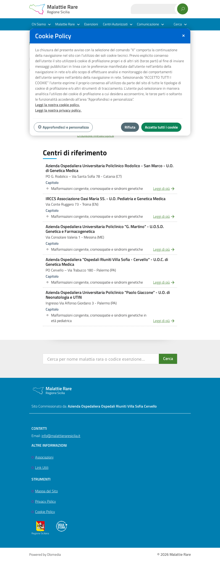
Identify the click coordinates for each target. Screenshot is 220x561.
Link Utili (41, 467)
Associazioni (44, 457)
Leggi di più (161, 188)
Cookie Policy (45, 511)
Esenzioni (91, 24)
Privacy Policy (45, 501)
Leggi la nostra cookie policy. (57, 104)
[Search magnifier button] (168, 359)
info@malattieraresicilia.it (61, 435)
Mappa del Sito (46, 491)
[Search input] (101, 358)
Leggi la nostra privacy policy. (58, 110)
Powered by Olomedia (45, 554)
